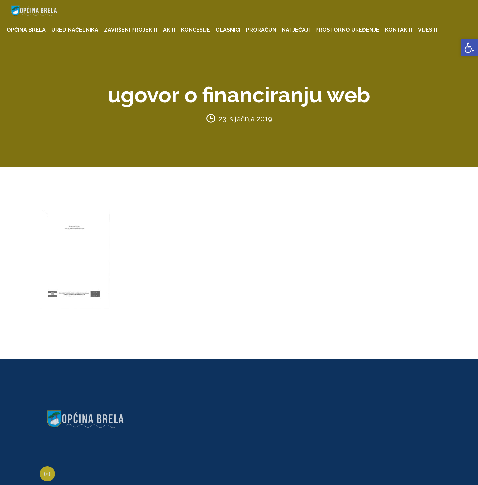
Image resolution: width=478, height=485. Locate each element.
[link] (469, 47)
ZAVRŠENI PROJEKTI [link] (130, 30)
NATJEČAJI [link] (296, 30)
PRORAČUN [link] (261, 30)
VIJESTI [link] (427, 30)
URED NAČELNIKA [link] (74, 30)
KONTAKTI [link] (398, 30)
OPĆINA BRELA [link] (26, 30)
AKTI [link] (169, 30)
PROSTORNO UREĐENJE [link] (347, 30)
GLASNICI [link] (228, 30)
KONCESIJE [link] (195, 30)
